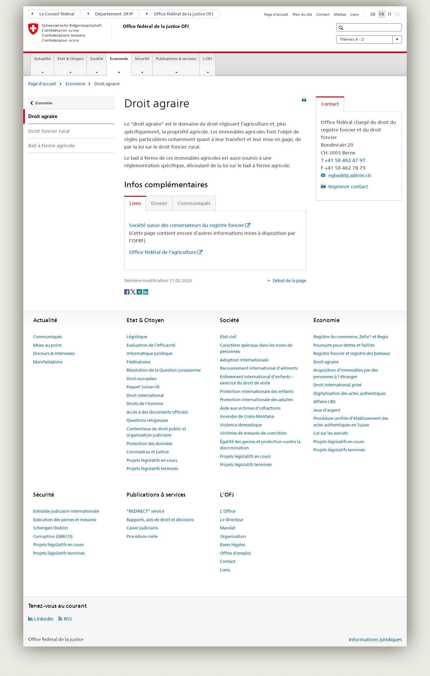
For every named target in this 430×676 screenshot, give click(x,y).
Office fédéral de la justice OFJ (179, 14)
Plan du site (302, 14)
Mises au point (47, 345)
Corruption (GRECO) (52, 536)
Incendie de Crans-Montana (247, 416)
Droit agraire (326, 361)
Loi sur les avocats (330, 433)
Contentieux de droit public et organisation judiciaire (156, 432)
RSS (68, 619)
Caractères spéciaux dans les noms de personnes (256, 348)
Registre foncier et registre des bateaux (351, 353)
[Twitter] (133, 291)
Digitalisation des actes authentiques (349, 393)
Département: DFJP (110, 14)
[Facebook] (127, 291)
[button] (341, 28)
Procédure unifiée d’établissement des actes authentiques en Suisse (350, 421)
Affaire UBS (324, 401)
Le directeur (232, 519)
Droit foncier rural (48, 131)
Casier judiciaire (142, 527)
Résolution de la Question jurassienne (164, 370)
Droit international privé (337, 384)
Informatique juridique (149, 353)
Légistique (137, 336)
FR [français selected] (381, 14)
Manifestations (48, 361)
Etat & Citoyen (70, 58)
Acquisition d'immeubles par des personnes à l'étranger (345, 373)
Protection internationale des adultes (256, 399)
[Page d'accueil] (121, 32)
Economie (120, 61)
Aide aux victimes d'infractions (250, 408)
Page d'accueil (276, 14)
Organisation (233, 536)
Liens (354, 14)
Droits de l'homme (145, 403)
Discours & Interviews (54, 353)
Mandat (227, 527)
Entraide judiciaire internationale (66, 511)
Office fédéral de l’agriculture (162, 252)
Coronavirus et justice (148, 451)
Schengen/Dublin (50, 527)
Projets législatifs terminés (152, 468)
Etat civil (228, 336)
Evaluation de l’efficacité (151, 345)
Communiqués (47, 336)
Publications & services (176, 58)
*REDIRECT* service (145, 511)
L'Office (228, 511)
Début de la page (289, 280)
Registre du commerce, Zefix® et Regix (350, 336)
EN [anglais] (398, 14)
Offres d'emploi (235, 553)
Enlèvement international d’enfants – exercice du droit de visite (256, 380)
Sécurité (142, 58)
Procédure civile (142, 536)
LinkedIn (43, 619)
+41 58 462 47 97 (345, 160)
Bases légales (232, 544)
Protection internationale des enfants (256, 391)
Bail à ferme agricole (51, 145)
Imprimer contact (347, 186)
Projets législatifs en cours (152, 460)
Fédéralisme (138, 361)
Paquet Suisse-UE (143, 386)
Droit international (145, 395)
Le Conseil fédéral (53, 14)
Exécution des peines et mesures (64, 519)
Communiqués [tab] (194, 203)
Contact (322, 14)
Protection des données (149, 443)
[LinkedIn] (145, 291)
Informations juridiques (375, 639)
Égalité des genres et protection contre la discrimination (260, 445)
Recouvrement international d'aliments (259, 368)
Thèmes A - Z (369, 39)
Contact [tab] (330, 104)
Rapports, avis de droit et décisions (160, 519)
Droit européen (142, 378)
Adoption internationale (244, 359)
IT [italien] (389, 14)
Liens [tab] (135, 203)
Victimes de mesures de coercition (253, 433)
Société (96, 58)
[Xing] (140, 291)
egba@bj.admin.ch (349, 175)
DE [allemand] (373, 14)
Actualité (42, 58)
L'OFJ (207, 58)
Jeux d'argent (326, 410)
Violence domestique (241, 424)
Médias (340, 14)
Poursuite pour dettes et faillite (344, 345)
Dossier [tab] (159, 203)
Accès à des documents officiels (157, 412)
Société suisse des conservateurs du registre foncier (186, 225)
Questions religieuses (147, 420)
